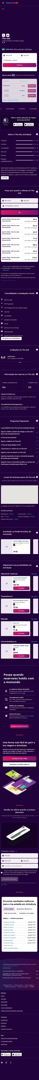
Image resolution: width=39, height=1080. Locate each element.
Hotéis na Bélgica (29, 985)
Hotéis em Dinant (8, 943)
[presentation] (29, 124)
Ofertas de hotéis (7, 985)
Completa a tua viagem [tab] (26, 913)
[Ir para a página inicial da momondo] (12, 3)
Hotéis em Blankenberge (10, 948)
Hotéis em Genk (8, 940)
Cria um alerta (29, 716)
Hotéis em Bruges (8, 925)
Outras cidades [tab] (8, 909)
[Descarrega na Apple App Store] (17, 1054)
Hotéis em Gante (8, 927)
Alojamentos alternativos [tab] (24, 909)
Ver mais (34, 574)
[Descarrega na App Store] (29, 124)
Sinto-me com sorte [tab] (10, 913)
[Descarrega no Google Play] (18, 124)
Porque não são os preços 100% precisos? (20, 978)
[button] (3, 3)
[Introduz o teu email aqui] (21, 866)
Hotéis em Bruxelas (9, 922)
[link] (21, 588)
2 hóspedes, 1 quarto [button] (10, 60)
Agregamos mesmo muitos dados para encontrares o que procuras (20, 974)
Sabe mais (6, 270)
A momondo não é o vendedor (20, 971)
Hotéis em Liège (8, 930)
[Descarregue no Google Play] (6, 1054)
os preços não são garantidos (10, 965)
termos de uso (25, 882)
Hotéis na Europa (18, 985)
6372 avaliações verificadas (23, 49)
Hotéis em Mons (8, 945)
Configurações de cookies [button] (8, 280)
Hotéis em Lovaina (8, 932)
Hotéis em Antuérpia (10, 986)
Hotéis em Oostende (9, 937)
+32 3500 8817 (7, 46)
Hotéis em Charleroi (9, 935)
